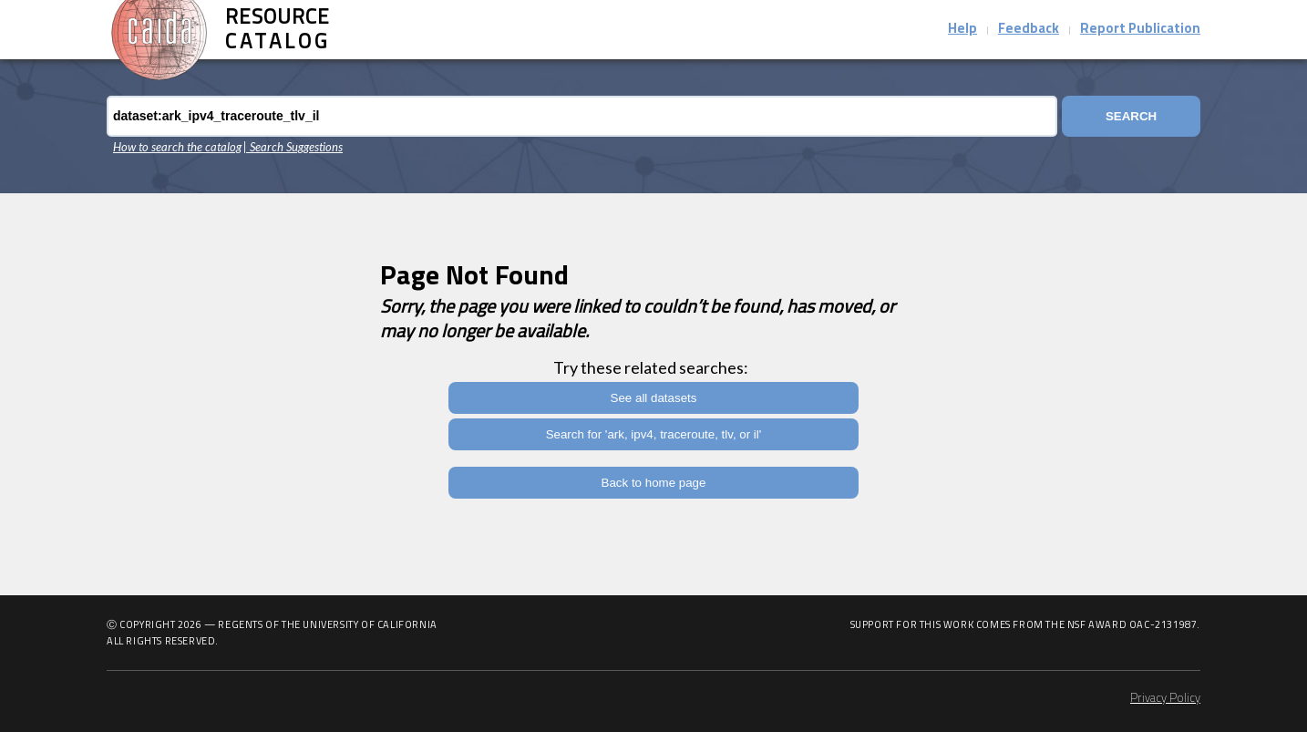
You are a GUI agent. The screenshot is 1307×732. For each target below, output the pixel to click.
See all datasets (654, 398)
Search (1131, 116)
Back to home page (654, 483)
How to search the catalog (177, 146)
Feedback (1028, 29)
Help (962, 29)
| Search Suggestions (293, 146)
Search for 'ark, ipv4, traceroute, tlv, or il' (654, 434)
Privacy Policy (1165, 699)
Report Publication (1140, 29)
